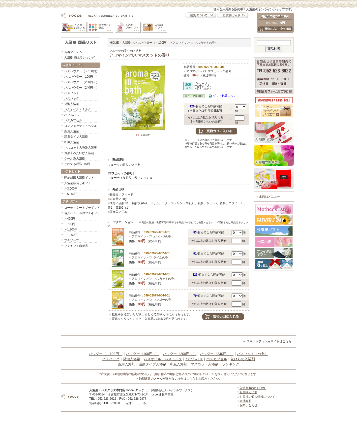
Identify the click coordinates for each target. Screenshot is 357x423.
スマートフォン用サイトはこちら (269, 341)
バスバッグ (71, 98)
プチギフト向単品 (76, 246)
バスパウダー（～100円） (81, 71)
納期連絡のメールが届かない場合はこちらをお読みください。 (180, 378)
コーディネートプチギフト (82, 207)
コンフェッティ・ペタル (80, 126)
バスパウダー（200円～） (81, 82)
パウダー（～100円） (105, 354)
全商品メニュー (269, 196)
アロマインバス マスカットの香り (154, 278)
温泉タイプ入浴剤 (76, 136)
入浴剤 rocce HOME (252, 388)
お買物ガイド (248, 392)
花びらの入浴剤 (243, 359)
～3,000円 (71, 188)
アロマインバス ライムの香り (151, 257)
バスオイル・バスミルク (163, 359)
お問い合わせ (248, 405)
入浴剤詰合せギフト (77, 183)
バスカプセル (73, 120)
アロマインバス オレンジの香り (153, 236)
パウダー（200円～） (179, 354)
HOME (114, 42)
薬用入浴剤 (71, 131)
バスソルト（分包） (252, 354)
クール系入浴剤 (74, 158)
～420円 (69, 218)
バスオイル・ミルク (77, 109)
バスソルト (71, 93)
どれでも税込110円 (77, 164)
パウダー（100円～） (142, 354)
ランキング (230, 364)
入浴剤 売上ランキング (79, 57)
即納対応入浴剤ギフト (79, 177)
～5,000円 (71, 194)
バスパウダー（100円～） (81, 76)
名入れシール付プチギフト (82, 213)
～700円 (69, 224)
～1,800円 (71, 235)
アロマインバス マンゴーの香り (153, 299)
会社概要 (245, 401)
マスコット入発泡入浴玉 (80, 147)
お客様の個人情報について (257, 396)
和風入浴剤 (71, 142)
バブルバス (71, 115)
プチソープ (71, 240)
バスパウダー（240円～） (81, 87)
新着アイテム (73, 52)
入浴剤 (126, 42)
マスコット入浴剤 (204, 364)
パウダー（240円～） (216, 354)
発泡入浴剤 (71, 104)
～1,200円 (71, 229)
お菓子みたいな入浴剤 (79, 153)
